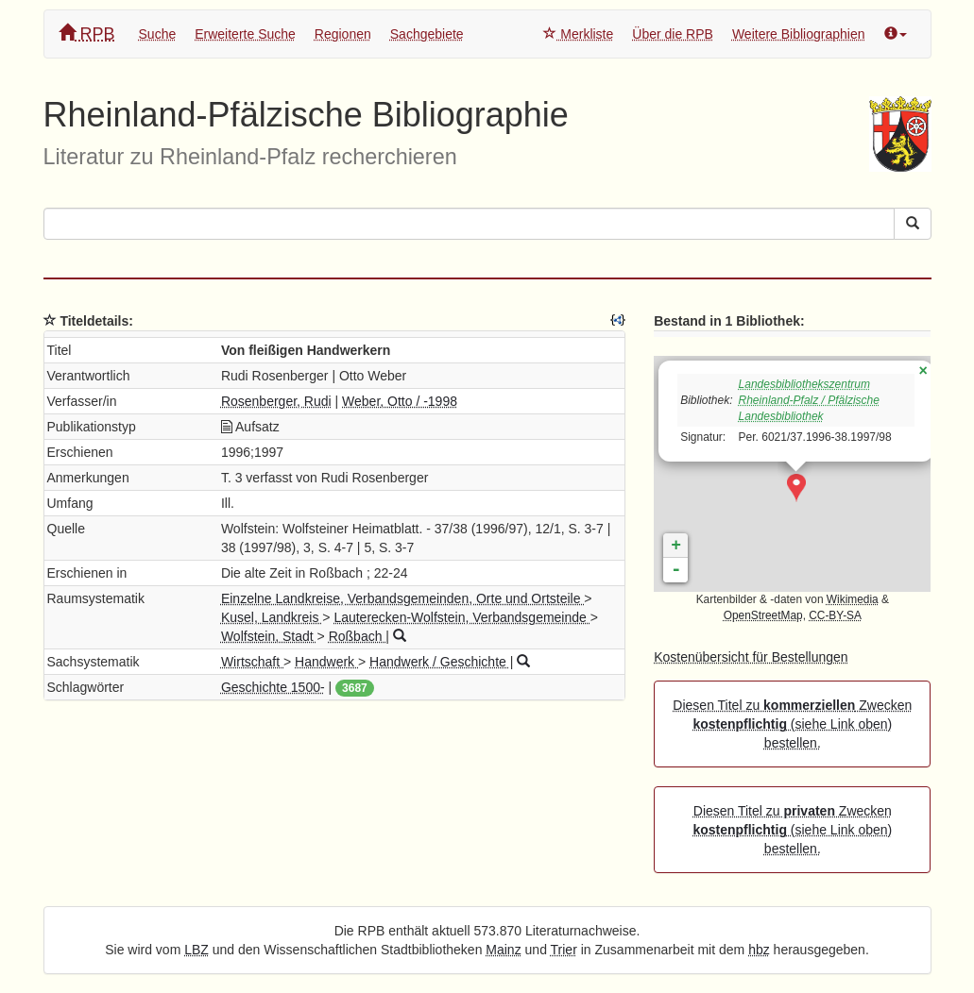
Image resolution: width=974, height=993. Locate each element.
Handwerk (326, 661)
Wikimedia (853, 599)
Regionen (343, 34)
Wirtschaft (252, 661)
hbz (759, 949)
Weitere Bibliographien (798, 34)
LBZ (196, 949)
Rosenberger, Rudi (276, 401)
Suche (158, 34)
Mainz (503, 949)
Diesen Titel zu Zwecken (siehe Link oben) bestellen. (792, 724)
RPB (87, 33)
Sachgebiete (427, 34)
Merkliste (578, 34)
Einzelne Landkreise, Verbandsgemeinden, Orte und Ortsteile (402, 598)
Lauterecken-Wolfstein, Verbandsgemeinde (461, 617)
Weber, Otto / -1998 (399, 401)
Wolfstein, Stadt (269, 636)
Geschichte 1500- (273, 687)
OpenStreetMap (763, 615)
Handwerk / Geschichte (439, 661)
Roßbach (357, 636)
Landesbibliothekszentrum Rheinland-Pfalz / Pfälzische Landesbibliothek (809, 400)
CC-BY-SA (835, 615)
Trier (564, 949)
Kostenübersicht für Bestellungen (750, 657)
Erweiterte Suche (245, 34)
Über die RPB (672, 34)
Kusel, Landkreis (271, 617)
